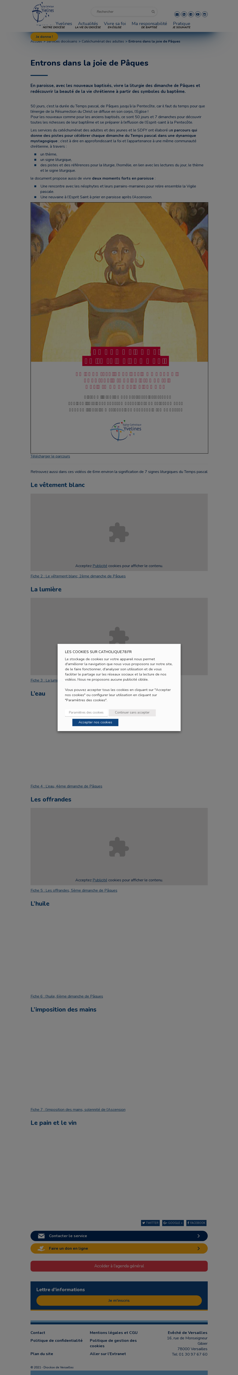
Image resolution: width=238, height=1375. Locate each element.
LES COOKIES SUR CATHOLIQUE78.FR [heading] (98, 652)
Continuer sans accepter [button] (132, 713)
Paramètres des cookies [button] (86, 713)
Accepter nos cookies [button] (95, 722)
